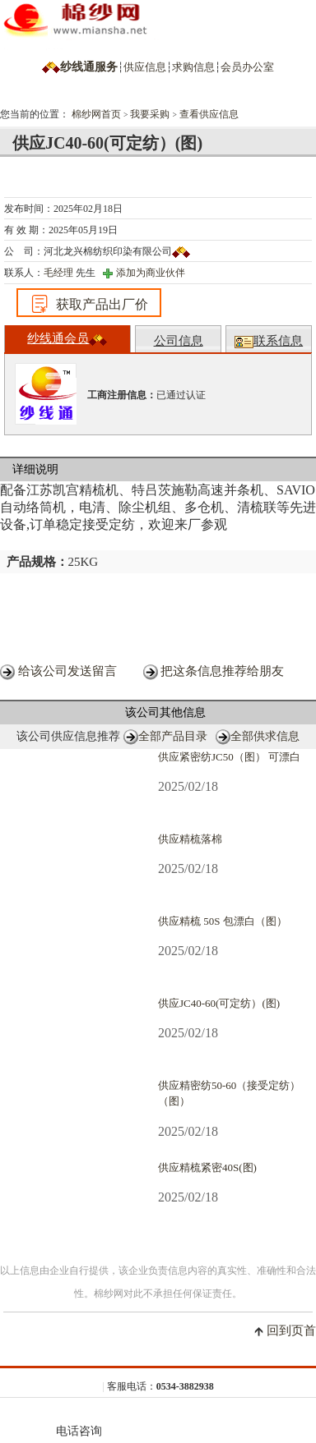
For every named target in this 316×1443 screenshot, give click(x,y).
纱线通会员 (67, 339)
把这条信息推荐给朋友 (222, 671)
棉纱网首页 (96, 114)
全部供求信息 (265, 736)
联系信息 (269, 341)
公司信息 (178, 340)
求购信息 (193, 67)
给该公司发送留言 (67, 671)
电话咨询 (79, 1421)
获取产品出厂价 (89, 304)
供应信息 (144, 67)
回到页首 (291, 1330)
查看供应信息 (209, 114)
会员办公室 (247, 67)
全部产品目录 (172, 736)
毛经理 (58, 272)
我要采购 (150, 114)
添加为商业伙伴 (150, 272)
